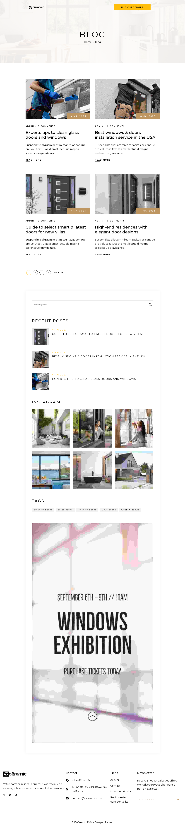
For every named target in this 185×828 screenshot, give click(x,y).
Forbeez (108, 822)
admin (30, 126)
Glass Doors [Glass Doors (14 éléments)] (65, 510)
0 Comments (46, 126)
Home (88, 42)
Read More (33, 160)
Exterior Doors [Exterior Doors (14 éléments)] (43, 510)
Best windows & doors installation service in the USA (125, 135)
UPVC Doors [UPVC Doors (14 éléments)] (109, 510)
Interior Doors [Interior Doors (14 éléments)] (87, 510)
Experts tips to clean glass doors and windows (52, 135)
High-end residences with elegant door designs (121, 229)
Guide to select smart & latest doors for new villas (56, 229)
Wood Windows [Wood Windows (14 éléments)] (130, 510)
